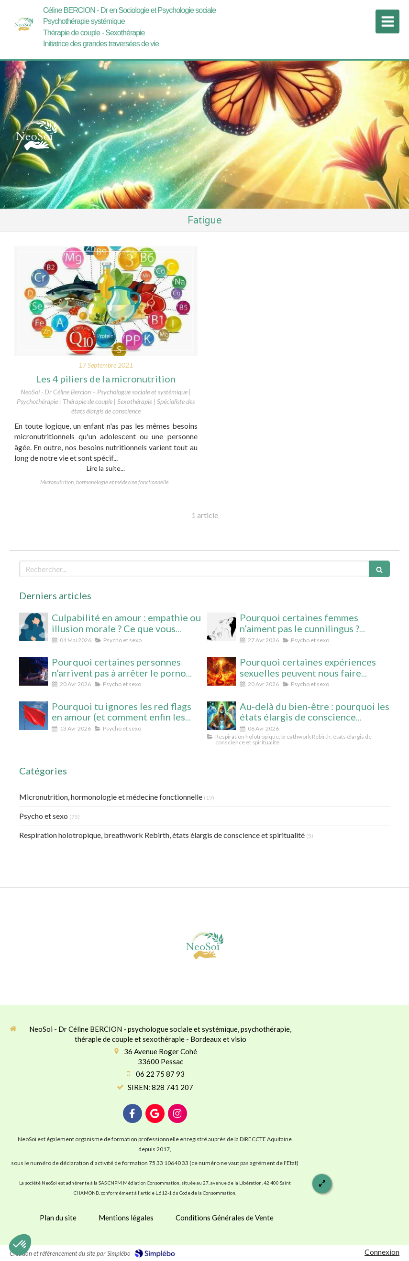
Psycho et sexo (43, 815)
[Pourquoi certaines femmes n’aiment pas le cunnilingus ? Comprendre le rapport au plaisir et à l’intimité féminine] (221, 627)
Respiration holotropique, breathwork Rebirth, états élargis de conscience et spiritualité (162, 834)
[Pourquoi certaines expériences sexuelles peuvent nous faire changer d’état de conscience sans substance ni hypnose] (221, 671)
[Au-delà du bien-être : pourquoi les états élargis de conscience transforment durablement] (221, 715)
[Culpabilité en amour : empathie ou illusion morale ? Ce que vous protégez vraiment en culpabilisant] (33, 627)
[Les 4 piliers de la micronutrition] (106, 301)
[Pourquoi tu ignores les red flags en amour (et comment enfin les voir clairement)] (33, 715)
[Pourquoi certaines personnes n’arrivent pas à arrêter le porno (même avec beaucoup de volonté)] (33, 671)
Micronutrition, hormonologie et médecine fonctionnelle (110, 796)
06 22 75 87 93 (160, 1074)
